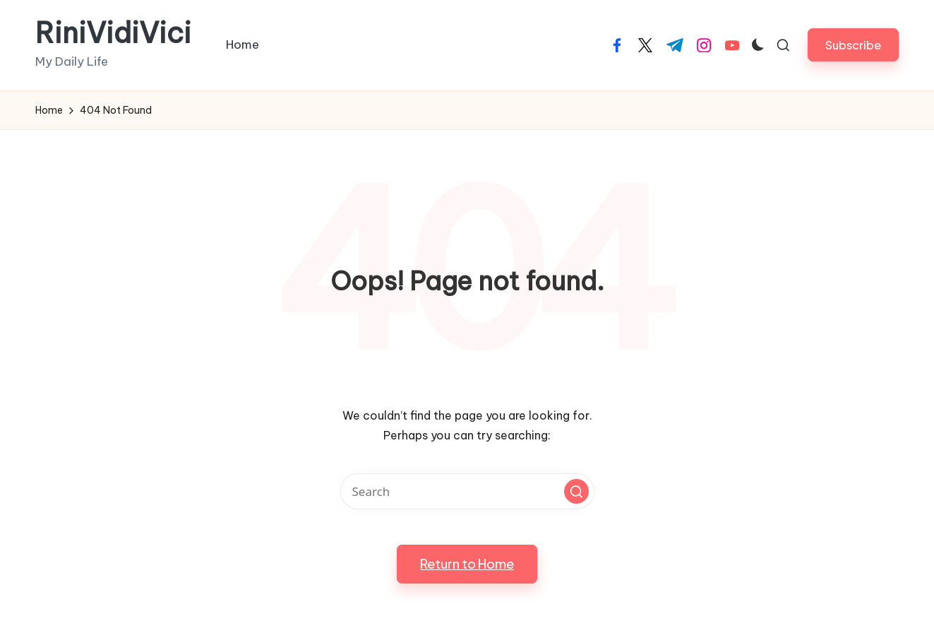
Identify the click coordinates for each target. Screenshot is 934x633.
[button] (853, 44)
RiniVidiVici (113, 33)
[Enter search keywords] (467, 491)
